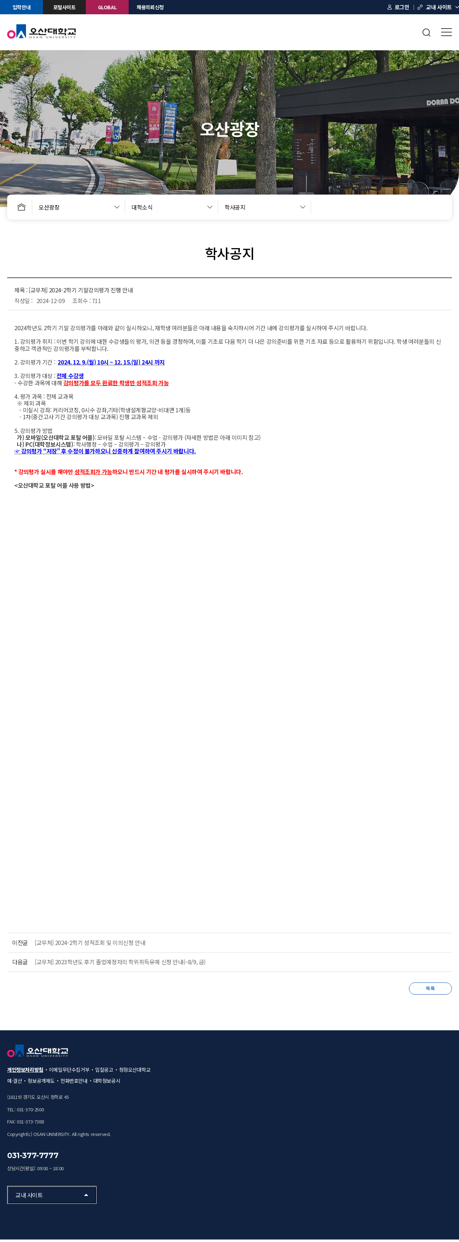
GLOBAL (107, 7)
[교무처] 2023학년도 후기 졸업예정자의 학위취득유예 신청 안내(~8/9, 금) (120, 961)
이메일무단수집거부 (69, 1072)
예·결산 (14, 1083)
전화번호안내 (74, 1083)
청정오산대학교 (134, 1072)
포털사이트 (64, 7)
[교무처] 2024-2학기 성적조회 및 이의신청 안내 (90, 942)
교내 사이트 (439, 7)
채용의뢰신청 (150, 7)
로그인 (402, 7)
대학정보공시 (106, 1083)
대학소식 (142, 207)
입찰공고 (104, 1072)
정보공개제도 (41, 1083)
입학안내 (21, 7)
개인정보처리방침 (25, 1072)
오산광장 (49, 207)
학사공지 (234, 207)
